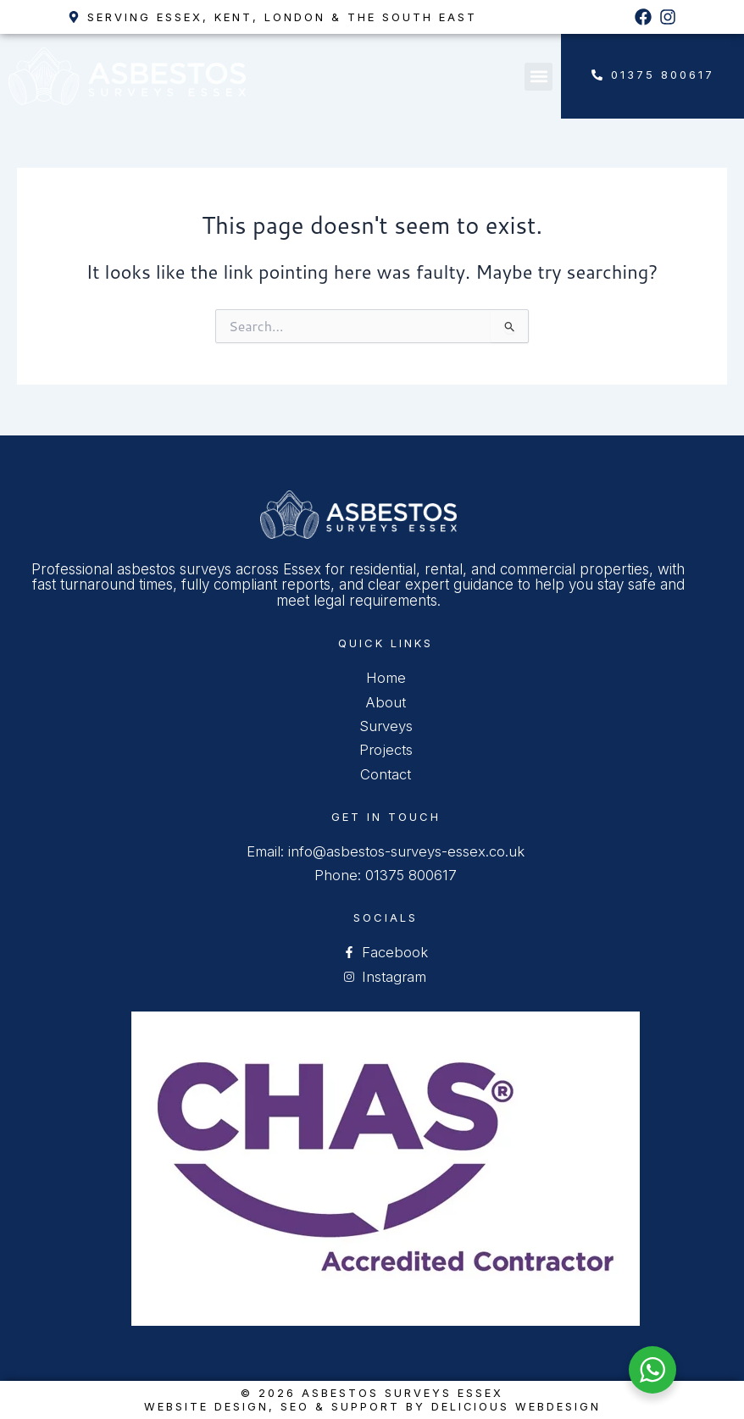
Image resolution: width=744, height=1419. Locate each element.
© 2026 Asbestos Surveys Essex (372, 1393)
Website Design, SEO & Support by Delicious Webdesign (372, 1406)
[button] (538, 77)
